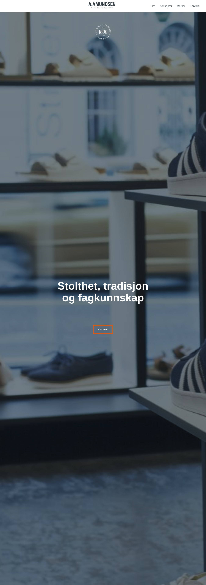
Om (153, 6)
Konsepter (166, 6)
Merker (181, 6)
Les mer (103, 329)
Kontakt (194, 6)
